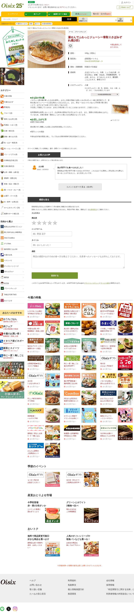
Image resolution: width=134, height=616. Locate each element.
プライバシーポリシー (91, 283)
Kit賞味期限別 (47, 23)
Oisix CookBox (8, 237)
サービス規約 (105, 283)
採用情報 (110, 585)
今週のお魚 (6, 254)
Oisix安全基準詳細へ (93, 61)
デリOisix (6, 243)
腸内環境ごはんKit (9, 249)
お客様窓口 (93, 209)
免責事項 (72, 585)
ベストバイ (6, 260)
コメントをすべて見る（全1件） (80, 187)
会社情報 (110, 580)
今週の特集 (8, 96)
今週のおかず (8, 102)
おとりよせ (6, 300)
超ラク (37, 23)
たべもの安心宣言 (38, 594)
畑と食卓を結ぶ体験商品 (11, 232)
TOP (29, 28)
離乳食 (5, 277)
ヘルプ (33, 580)
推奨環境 (72, 594)
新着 (31, 23)
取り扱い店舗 (36, 589)
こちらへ (46, 5)
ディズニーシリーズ (10, 266)
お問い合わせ (36, 585)
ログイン (126, 2)
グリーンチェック (9, 288)
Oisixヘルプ (124, 7)
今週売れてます (21, 23)
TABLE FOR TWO (8, 294)
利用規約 (72, 580)
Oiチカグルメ (7, 271)
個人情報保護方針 (76, 589)
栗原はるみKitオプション (11, 226)
